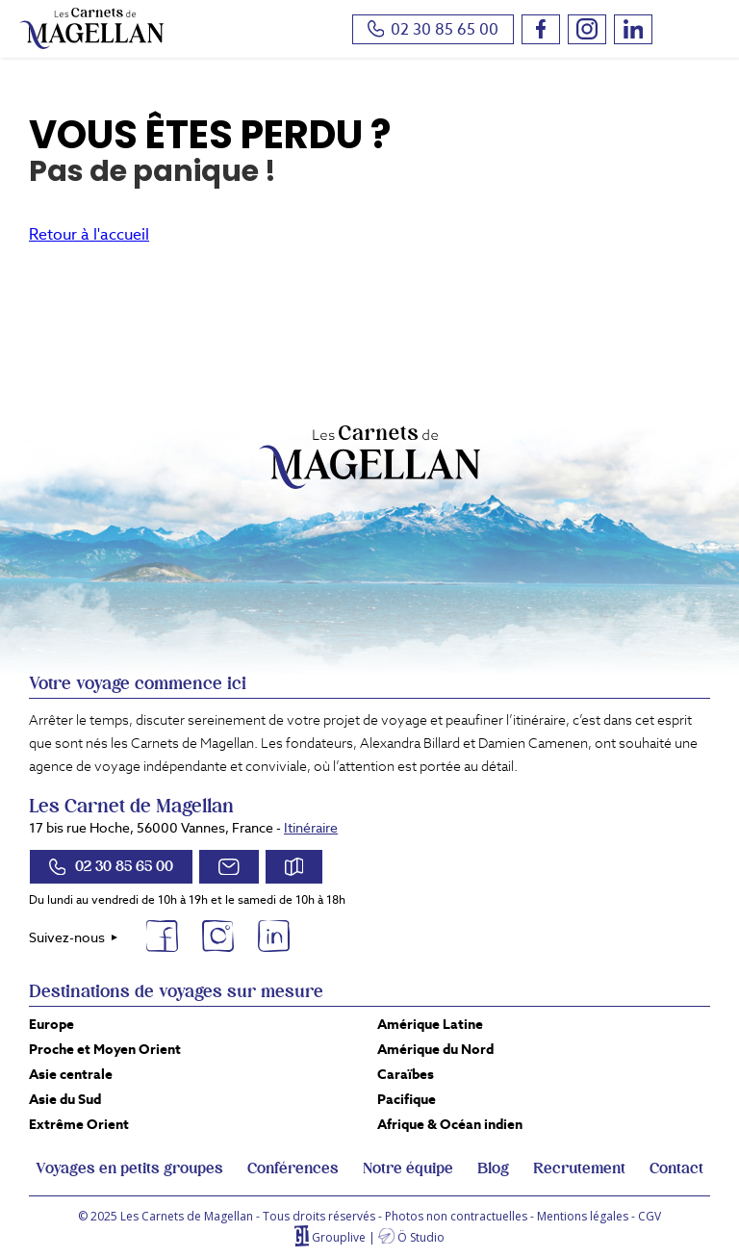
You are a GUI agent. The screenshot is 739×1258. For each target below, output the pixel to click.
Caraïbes (405, 1074)
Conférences (293, 1168)
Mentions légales (582, 1216)
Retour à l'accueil (89, 234)
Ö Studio (421, 1237)
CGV (649, 1216)
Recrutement (579, 1168)
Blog (493, 1168)
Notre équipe (408, 1168)
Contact (676, 1168)
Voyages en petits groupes (129, 1168)
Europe (51, 1024)
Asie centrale (71, 1074)
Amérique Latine (430, 1024)
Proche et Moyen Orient (105, 1049)
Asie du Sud (65, 1099)
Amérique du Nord (435, 1049)
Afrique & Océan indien (449, 1124)
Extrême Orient (79, 1124)
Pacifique (406, 1099)
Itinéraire (311, 827)
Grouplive (339, 1237)
